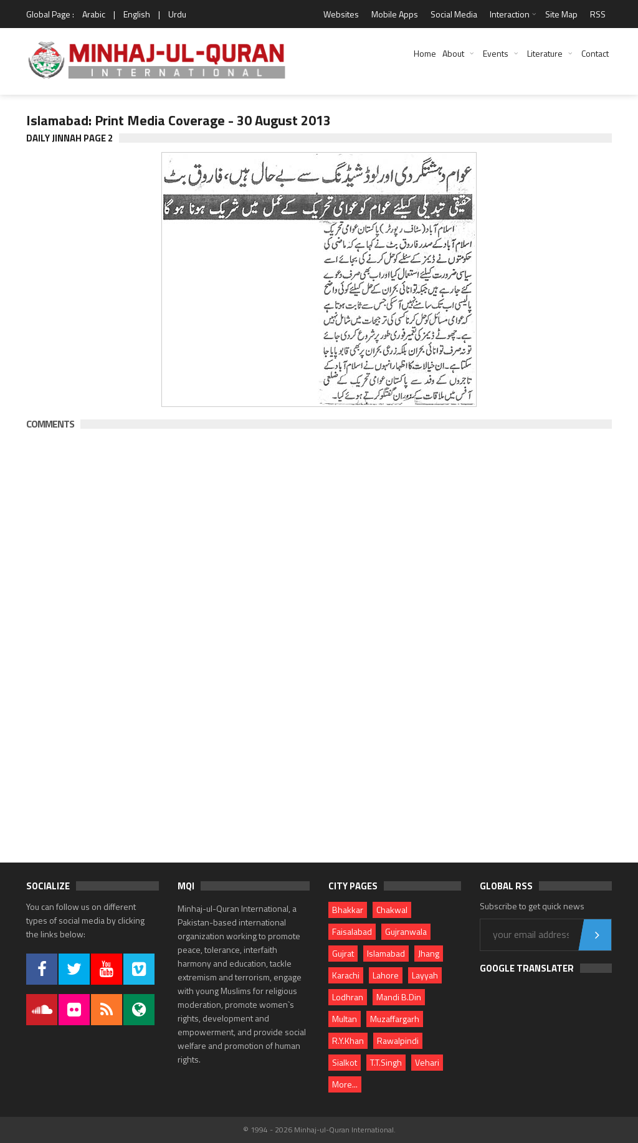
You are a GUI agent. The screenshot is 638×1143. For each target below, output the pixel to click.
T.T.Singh (386, 1062)
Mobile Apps (394, 14)
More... (345, 1084)
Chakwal (391, 909)
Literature (545, 53)
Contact (595, 53)
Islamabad (386, 953)
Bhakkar (347, 909)
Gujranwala (406, 931)
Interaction (510, 14)
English (136, 14)
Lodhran (347, 996)
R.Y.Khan (348, 1040)
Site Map (561, 14)
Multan (344, 1018)
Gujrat (343, 953)
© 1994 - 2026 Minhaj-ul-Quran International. (319, 1130)
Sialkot (344, 1062)
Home (425, 53)
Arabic (93, 14)
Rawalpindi (398, 1040)
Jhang (428, 953)
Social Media (454, 14)
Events (495, 53)
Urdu (177, 14)
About (453, 53)
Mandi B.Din (398, 996)
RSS (598, 14)
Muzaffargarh (394, 1018)
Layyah (425, 975)
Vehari (427, 1062)
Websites (341, 14)
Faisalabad (352, 931)
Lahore (386, 975)
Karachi (345, 975)
